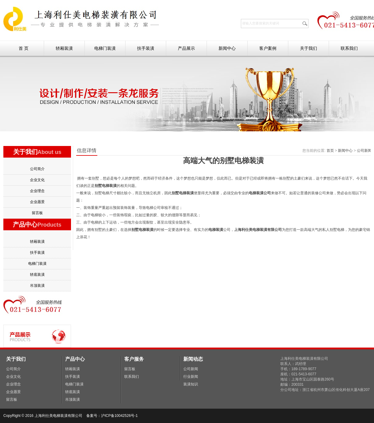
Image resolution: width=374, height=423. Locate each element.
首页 (330, 150)
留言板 (37, 213)
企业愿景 (37, 202)
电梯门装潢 (105, 48)
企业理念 (37, 191)
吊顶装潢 (37, 285)
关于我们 (308, 48)
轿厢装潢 (64, 48)
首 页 (23, 48)
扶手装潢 (145, 48)
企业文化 (37, 180)
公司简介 (37, 169)
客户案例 (267, 48)
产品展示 (186, 48)
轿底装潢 (37, 274)
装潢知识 (190, 384)
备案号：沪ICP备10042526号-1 (112, 416)
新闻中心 (227, 48)
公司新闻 (364, 150)
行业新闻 (190, 376)
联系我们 (349, 48)
